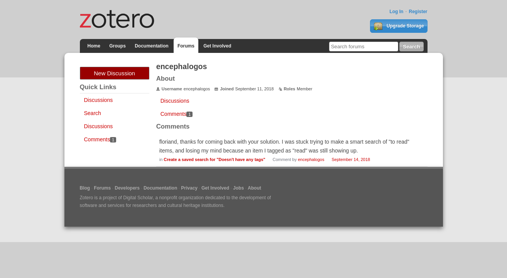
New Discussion (114, 73)
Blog (85, 188)
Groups (117, 46)
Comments (100, 139)
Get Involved (217, 46)
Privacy (189, 188)
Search (92, 113)
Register (418, 11)
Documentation (151, 46)
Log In (396, 11)
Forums (185, 46)
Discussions (98, 100)
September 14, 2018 (351, 159)
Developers (127, 188)
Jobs (238, 188)
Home (94, 46)
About (254, 188)
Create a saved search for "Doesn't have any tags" (214, 159)
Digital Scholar (138, 197)
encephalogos (311, 159)
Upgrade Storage (398, 26)
